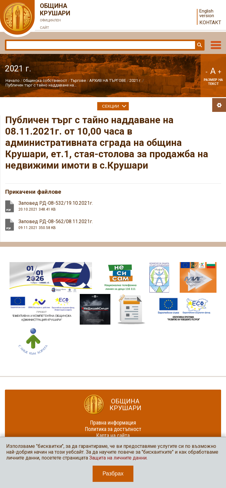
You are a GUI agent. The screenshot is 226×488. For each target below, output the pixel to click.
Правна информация (113, 422)
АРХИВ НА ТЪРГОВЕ (107, 80)
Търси (199, 45)
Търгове (78, 80)
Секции (110, 106)
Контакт (210, 22)
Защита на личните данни (118, 458)
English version (206, 13)
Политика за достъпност (113, 429)
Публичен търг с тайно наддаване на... (41, 85)
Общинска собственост (45, 80)
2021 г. (135, 80)
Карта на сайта (113, 435)
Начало (13, 80)
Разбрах (113, 474)
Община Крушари (55, 17)
